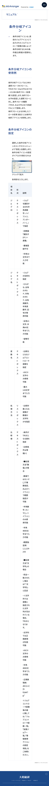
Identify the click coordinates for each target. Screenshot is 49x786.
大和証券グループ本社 (26, 780)
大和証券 (34, 780)
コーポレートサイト (15, 780)
